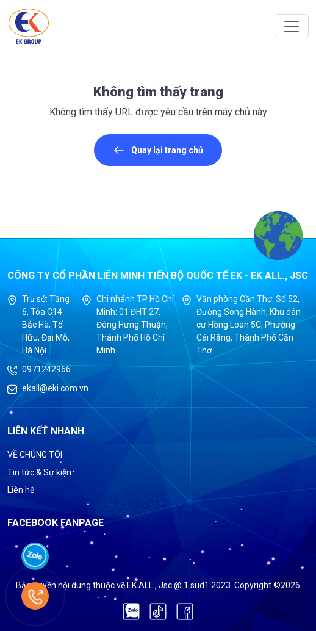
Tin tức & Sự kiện (39, 472)
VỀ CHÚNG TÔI (34, 455)
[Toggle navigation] (292, 26)
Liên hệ (20, 490)
